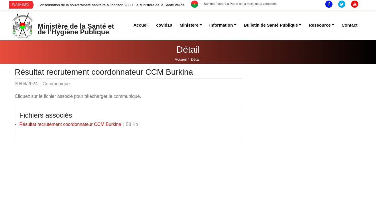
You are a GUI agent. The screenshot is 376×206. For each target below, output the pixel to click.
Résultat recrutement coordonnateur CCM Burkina (70, 124)
